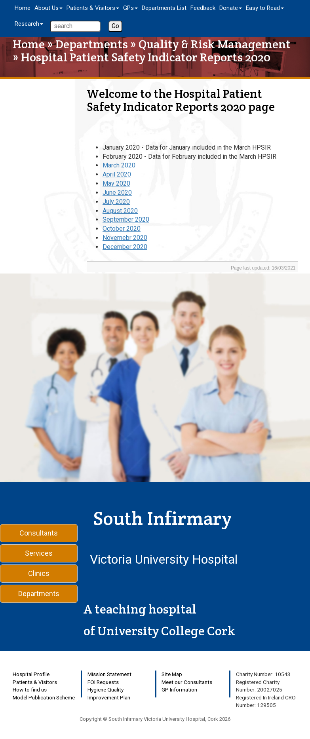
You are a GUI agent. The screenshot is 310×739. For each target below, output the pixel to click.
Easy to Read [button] (265, 7)
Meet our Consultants (187, 682)
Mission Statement (109, 674)
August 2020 (120, 211)
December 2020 (125, 247)
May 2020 (116, 183)
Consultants (38, 533)
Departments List (164, 7)
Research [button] (29, 23)
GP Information (179, 689)
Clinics (38, 573)
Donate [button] (230, 7)
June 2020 (117, 192)
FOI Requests (103, 682)
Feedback (202, 7)
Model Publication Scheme (44, 697)
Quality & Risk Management (215, 44)
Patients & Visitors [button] (93, 7)
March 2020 (119, 165)
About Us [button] (48, 7)
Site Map (172, 674)
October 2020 (122, 228)
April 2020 (117, 174)
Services (39, 553)
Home (22, 7)
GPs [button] (130, 7)
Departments (91, 44)
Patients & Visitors (35, 682)
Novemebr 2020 (125, 237)
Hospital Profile (31, 674)
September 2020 (126, 219)
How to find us (30, 689)
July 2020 (116, 201)
